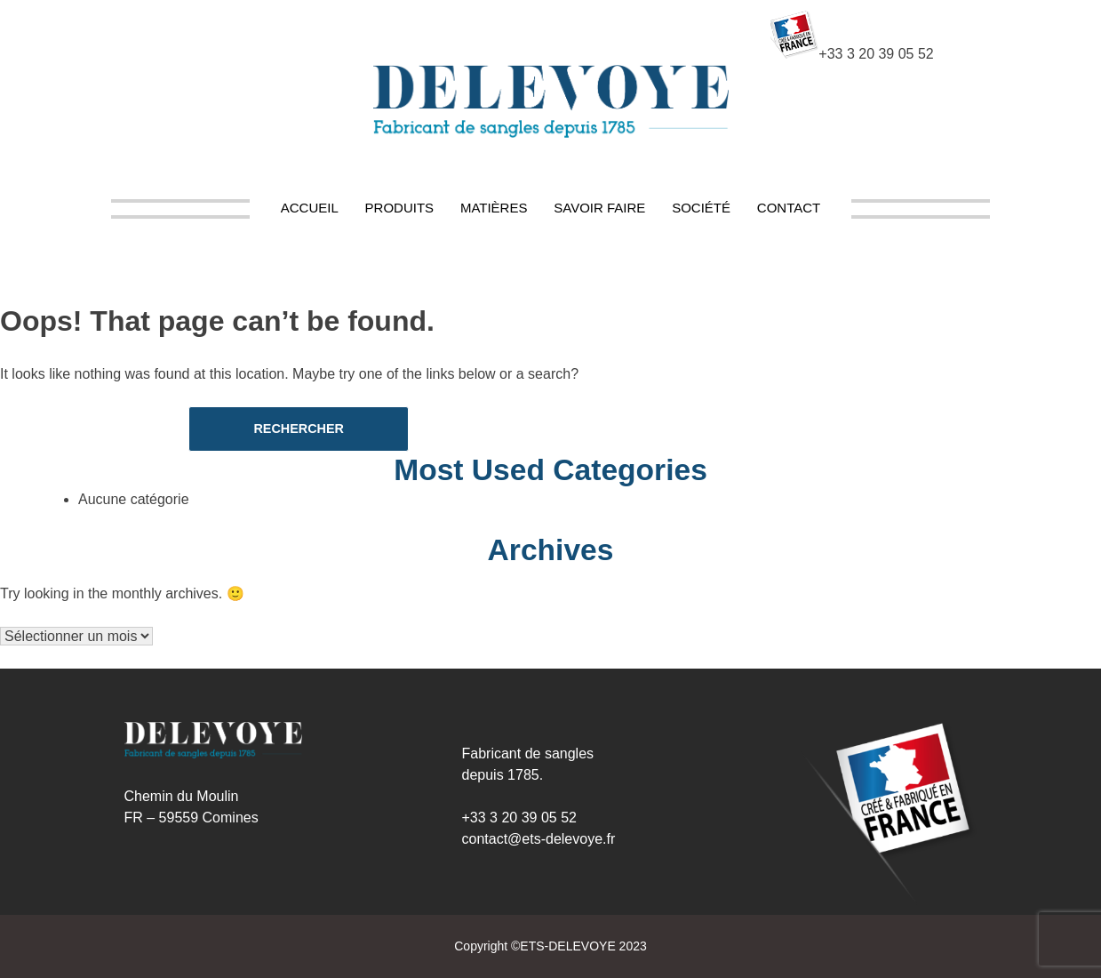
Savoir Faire (599, 207)
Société (701, 207)
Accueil (310, 207)
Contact (788, 207)
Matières (494, 207)
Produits (400, 207)
